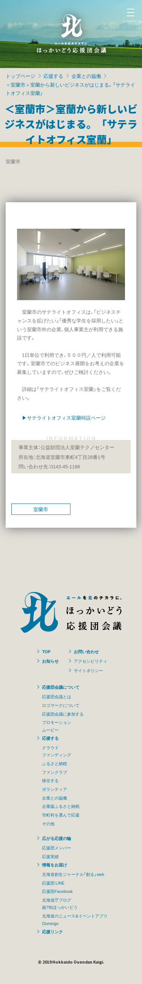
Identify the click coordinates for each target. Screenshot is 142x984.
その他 (48, 823)
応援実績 (50, 856)
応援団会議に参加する (63, 714)
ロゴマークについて (61, 705)
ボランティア (54, 789)
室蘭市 (40, 509)
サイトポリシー (88, 670)
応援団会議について (61, 687)
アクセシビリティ (90, 661)
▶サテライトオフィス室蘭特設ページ (64, 417)
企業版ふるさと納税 (61, 806)
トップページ (20, 75)
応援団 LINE (53, 883)
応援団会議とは (56, 696)
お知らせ (50, 661)
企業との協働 (86, 75)
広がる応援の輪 (56, 838)
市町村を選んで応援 (61, 815)
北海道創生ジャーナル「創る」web (73, 874)
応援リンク (52, 931)
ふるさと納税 (54, 763)
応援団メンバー (56, 848)
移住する (50, 780)
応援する (53, 75)
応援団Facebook (57, 891)
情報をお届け (54, 865)
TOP (46, 651)
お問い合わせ (86, 651)
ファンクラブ (54, 772)
